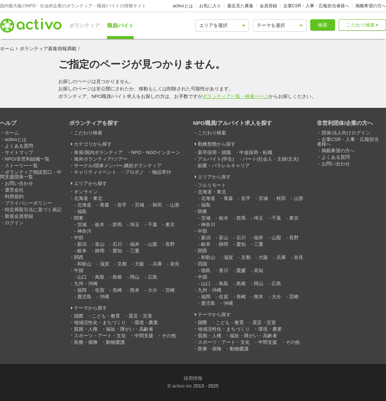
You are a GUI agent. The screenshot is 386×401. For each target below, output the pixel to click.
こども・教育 (106, 316)
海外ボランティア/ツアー (100, 159)
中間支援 (143, 335)
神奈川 (84, 231)
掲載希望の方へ (370, 5)
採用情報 (193, 378)
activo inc (182, 386)
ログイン (14, 222)
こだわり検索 (360, 25)
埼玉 (134, 224)
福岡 (82, 290)
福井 (134, 244)
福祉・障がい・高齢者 (129, 329)
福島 (82, 211)
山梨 (152, 244)
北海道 (84, 205)
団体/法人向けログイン (346, 132)
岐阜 (82, 250)
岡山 (134, 277)
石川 (117, 244)
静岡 (100, 250)
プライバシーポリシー (28, 203)
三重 (134, 250)
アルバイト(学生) (216, 159)
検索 (322, 25)
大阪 (139, 264)
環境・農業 (146, 322)
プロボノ (134, 172)
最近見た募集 (240, 5)
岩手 (122, 205)
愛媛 (241, 270)
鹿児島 (84, 296)
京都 (122, 264)
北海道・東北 (88, 198)
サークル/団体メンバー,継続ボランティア (118, 165)
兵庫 (157, 264)
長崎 (117, 290)
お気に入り (210, 5)
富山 (100, 244)
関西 (78, 257)
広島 (152, 277)
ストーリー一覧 (21, 165)
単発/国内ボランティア (98, 152)
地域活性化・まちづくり (100, 322)
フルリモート (212, 185)
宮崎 (170, 290)
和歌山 (84, 264)
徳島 (205, 270)
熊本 (134, 290)
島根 (117, 277)
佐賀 (100, 290)
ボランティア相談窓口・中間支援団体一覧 (31, 174)
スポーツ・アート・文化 (100, 335)
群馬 (117, 224)
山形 (175, 205)
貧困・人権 (86, 329)
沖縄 (104, 296)
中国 (78, 270)
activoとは (183, 5)
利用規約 (14, 196)
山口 (82, 277)
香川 (223, 270)
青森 (104, 205)
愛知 (117, 250)
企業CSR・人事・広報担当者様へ (316, 5)
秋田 (157, 205)
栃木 (100, 224)
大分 (152, 290)
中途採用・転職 (255, 152)
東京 (170, 224)
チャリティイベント (95, 172)
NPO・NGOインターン (156, 152)
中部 (78, 237)
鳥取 (100, 277)
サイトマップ (19, 152)
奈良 (175, 264)
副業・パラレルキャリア (224, 165)
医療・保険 (86, 342)
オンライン (86, 191)
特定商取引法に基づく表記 (33, 209)
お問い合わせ (19, 183)
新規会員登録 (19, 216)
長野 (170, 244)
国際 (78, 316)
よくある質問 (19, 146)
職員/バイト (120, 25)
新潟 (82, 244)
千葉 (152, 224)
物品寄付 (161, 172)
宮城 (139, 205)
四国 (202, 264)
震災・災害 (140, 316)
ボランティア (84, 25)
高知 (258, 270)
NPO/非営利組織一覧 (27, 159)
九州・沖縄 (86, 283)
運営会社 (14, 190)
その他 (169, 335)
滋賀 (104, 264)
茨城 (82, 224)
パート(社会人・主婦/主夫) (271, 159)
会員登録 (268, 5)
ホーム (7, 48)
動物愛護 (115, 342)
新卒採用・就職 (214, 152)
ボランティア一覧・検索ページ (235, 96)
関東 (78, 218)
